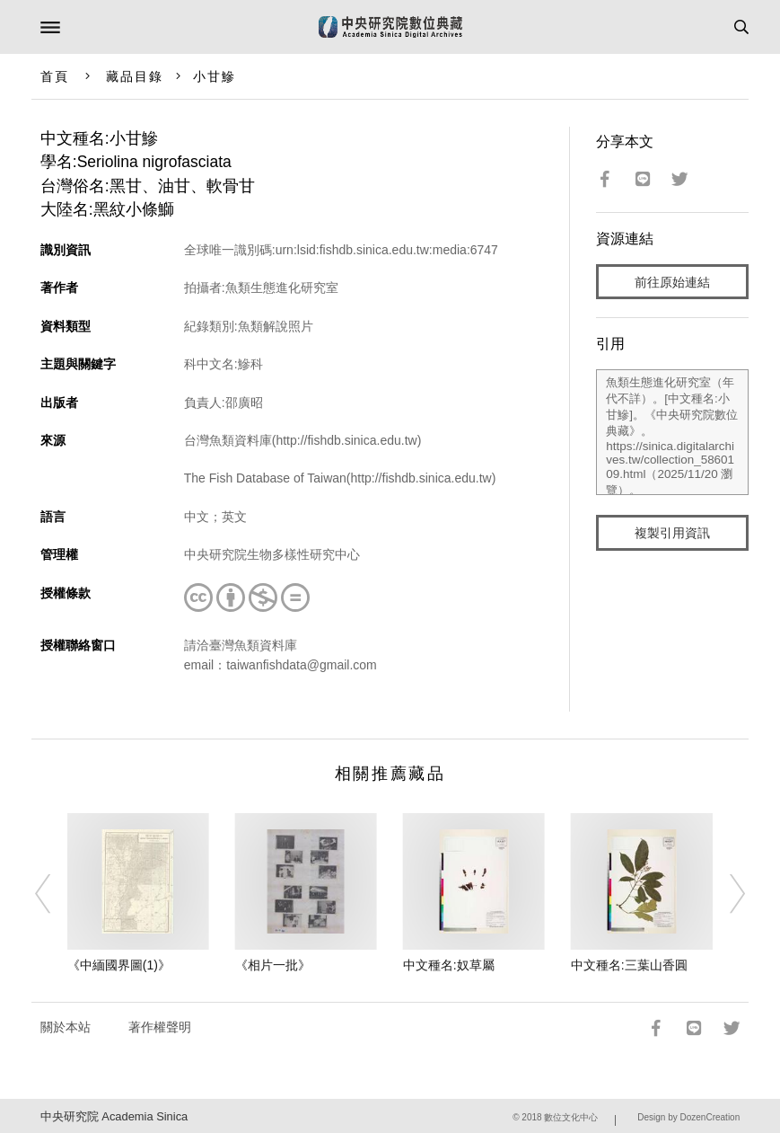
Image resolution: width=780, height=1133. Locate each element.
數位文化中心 (571, 1117)
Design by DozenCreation (688, 1117)
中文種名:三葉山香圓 (629, 965)
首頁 (54, 76)
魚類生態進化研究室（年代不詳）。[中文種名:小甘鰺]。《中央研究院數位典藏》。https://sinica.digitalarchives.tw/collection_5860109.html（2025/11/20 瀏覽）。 (672, 432)
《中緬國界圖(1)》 (119, 965)
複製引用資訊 (672, 533)
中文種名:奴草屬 (449, 965)
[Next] (726, 894)
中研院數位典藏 (390, 27)
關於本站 (65, 1027)
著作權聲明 (159, 1027)
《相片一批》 (273, 965)
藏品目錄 (134, 76)
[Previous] (54, 894)
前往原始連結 (672, 282)
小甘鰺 (214, 76)
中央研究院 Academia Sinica (114, 1116)
